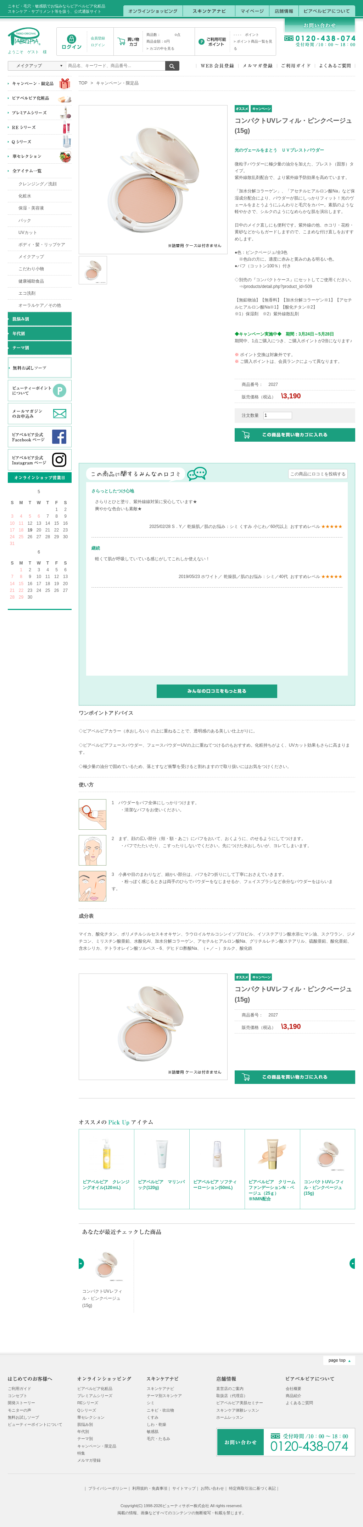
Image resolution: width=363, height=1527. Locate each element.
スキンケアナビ (160, 1388)
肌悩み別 (85, 1424)
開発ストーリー (21, 1403)
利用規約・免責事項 (149, 1488)
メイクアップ (31, 256)
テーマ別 (85, 1438)
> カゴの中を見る (160, 48)
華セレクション (91, 1417)
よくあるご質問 (299, 1403)
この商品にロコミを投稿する (318, 473)
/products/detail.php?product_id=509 (277, 286)
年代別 (83, 1431)
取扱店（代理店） (231, 1396)
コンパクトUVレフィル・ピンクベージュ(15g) (324, 1187)
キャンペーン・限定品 (117, 83)
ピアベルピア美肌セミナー (239, 1403)
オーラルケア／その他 (39, 305)
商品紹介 (293, 1396)
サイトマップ (184, 1488)
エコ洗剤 (26, 293)
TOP (83, 83)
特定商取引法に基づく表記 (252, 1488)
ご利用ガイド (19, 1388)
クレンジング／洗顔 (37, 183)
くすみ (152, 1417)
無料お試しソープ (23, 1417)
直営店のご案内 (230, 1388)
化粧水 (24, 195)
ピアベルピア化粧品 (94, 1388)
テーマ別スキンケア (164, 1396)
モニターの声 (19, 1410)
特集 (81, 1453)
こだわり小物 (31, 268)
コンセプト (17, 1396)
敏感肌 (152, 1431)
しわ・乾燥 (156, 1424)
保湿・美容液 (31, 208)
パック (24, 220)
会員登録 (98, 38)
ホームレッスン (230, 1417)
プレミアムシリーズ (94, 1396)
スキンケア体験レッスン (237, 1410)
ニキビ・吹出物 (160, 1410)
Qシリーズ (86, 1410)
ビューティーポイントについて (35, 1424)
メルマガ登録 (89, 1460)
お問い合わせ (212, 1488)
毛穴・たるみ (158, 1438)
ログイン (98, 45)
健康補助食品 (31, 281)
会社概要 (293, 1388)
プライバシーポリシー (107, 1488)
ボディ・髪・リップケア (41, 244)
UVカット (27, 232)
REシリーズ (87, 1403)
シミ (151, 1403)
